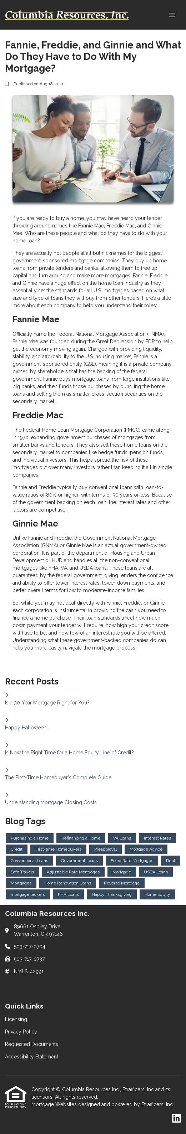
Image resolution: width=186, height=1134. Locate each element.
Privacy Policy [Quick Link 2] (21, 1032)
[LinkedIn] (176, 1118)
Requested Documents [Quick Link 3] (31, 1044)
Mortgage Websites (54, 1104)
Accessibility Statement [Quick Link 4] (31, 1056)
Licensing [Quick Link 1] (16, 1019)
